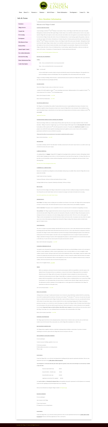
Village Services (22, 27)
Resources (34, 12)
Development (73, 12)
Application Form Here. (41, 115)
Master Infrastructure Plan (24, 60)
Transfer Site (21, 31)
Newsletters (21, 23)
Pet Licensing (22, 34)
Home (20, 12)
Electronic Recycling (23, 56)
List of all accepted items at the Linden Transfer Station (47, 195)
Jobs (88, 12)
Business (42, 12)
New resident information (24, 53)
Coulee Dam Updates (23, 63)
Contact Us (82, 12)
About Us (26, 12)
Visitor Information (62, 12)
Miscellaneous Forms (23, 42)
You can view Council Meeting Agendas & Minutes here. (47, 52)
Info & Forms (50, 12)
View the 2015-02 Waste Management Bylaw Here (46, 163)
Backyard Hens (22, 45)
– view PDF (52, 95)
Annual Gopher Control (24, 49)
